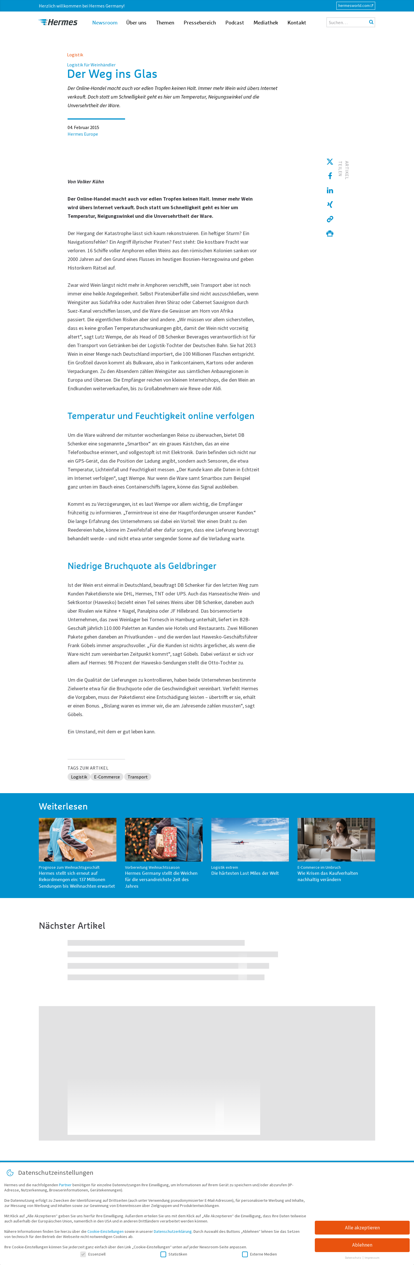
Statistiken (173, 1255)
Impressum (372, 1259)
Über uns (136, 23)
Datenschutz (353, 1259)
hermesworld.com (354, 5)
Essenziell (93, 1255)
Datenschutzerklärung (173, 1232)
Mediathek (266, 23)
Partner (65, 1186)
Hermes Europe (83, 134)
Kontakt (297, 23)
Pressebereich (200, 23)
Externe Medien (259, 1255)
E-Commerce (107, 777)
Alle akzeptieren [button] (362, 1229)
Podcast (234, 23)
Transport (138, 777)
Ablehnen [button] (362, 1246)
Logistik (75, 54)
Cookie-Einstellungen (105, 1232)
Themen (165, 23)
